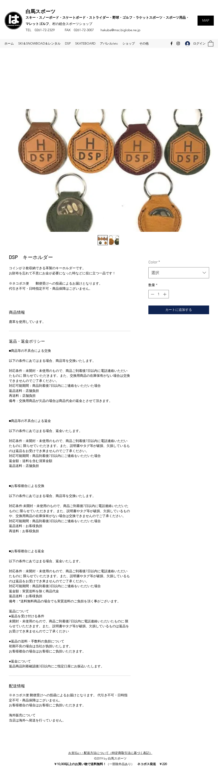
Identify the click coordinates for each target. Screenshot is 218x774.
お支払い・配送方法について (88, 753)
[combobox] (178, 272)
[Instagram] (178, 43)
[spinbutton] (158, 294)
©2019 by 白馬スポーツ (110, 758)
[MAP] (206, 21)
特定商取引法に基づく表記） (132, 753)
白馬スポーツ (41, 11)
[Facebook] (171, 43)
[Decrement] (152, 294)
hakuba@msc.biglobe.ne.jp (120, 30)
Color (154, 261)
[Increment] (165, 294)
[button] (210, 43)
